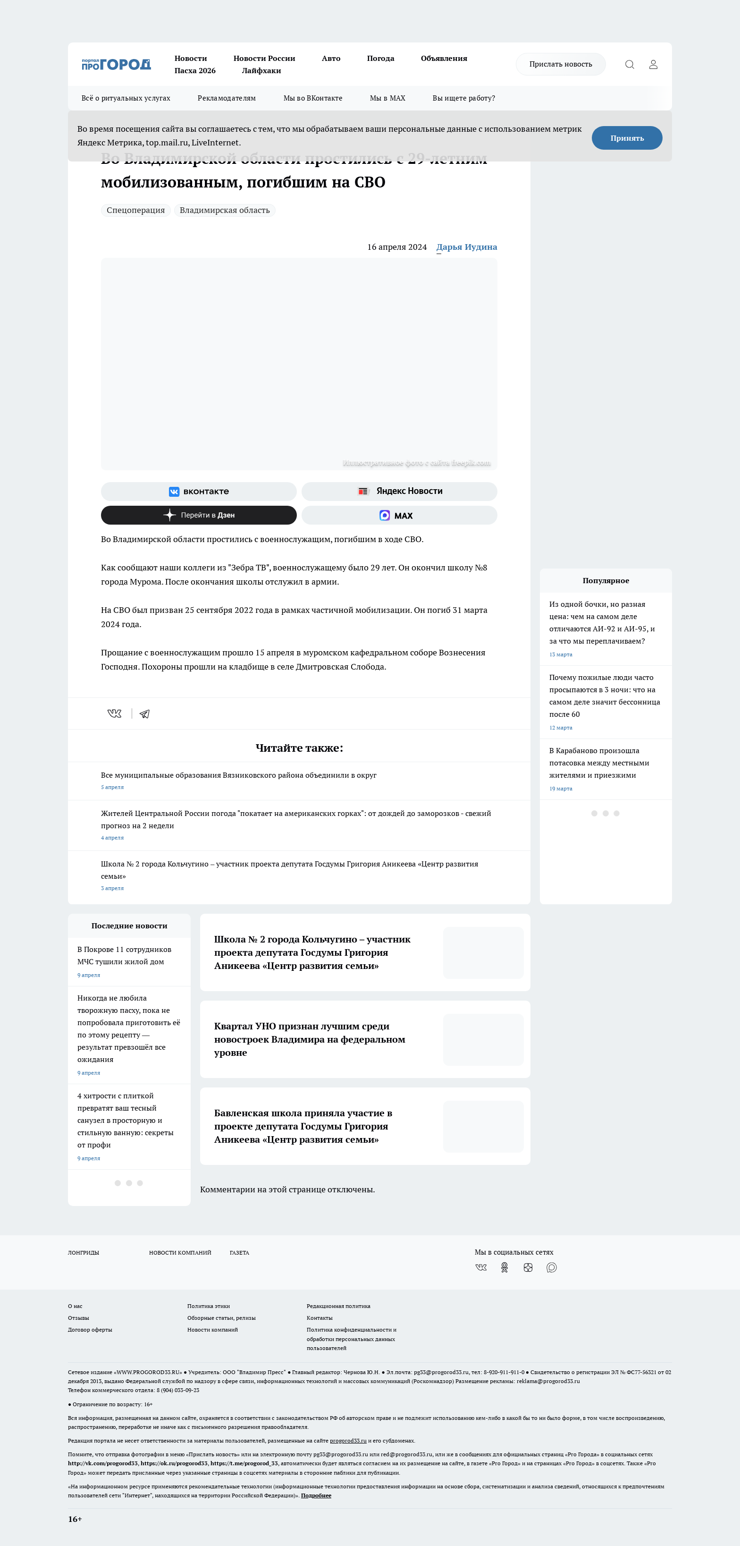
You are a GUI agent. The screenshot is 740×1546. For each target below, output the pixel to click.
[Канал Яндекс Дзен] (199, 515)
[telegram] (147, 713)
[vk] (115, 713)
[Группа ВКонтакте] (199, 491)
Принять (627, 138)
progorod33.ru (348, 1440)
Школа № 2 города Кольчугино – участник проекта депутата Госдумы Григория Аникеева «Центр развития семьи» (299, 876)
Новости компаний (212, 1329)
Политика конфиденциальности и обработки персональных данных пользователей (351, 1338)
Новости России (264, 58)
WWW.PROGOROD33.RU (148, 1372)
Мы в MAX (387, 97)
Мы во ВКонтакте (313, 97)
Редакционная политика (338, 1305)
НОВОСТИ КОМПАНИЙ (180, 1252)
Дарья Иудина (467, 246)
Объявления (444, 58)
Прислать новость (561, 63)
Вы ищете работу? (464, 97)
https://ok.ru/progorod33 (174, 1463)
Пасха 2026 (195, 70)
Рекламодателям (227, 97)
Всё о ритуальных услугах (126, 97)
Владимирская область (225, 209)
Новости (191, 58)
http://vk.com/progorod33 (103, 1463)
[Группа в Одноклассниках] (504, 1267)
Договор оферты (90, 1329)
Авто (331, 58)
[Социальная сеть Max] (399, 515)
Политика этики (208, 1305)
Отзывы (78, 1317)
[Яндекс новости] (399, 491)
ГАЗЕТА (239, 1252)
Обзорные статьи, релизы (221, 1317)
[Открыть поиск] (629, 64)
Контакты (320, 1317)
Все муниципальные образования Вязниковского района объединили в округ (299, 781)
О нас (75, 1305)
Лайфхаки (261, 70)
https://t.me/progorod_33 (244, 1463)
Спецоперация (136, 209)
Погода (381, 58)
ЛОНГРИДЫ (83, 1252)
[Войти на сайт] (653, 64)
